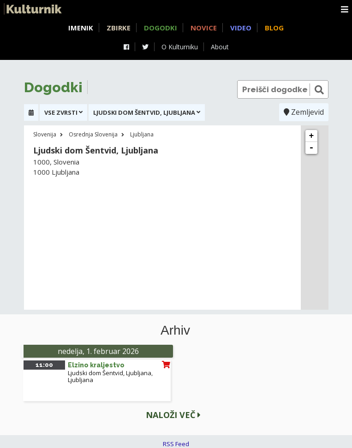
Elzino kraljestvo (96, 365)
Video (240, 27)
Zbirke (119, 27)
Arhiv (175, 330)
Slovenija (44, 134)
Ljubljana (142, 134)
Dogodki (160, 27)
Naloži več (173, 414)
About (220, 46)
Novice (204, 27)
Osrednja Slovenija (93, 134)
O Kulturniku (179, 46)
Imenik (80, 27)
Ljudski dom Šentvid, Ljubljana (109, 373)
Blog (274, 27)
